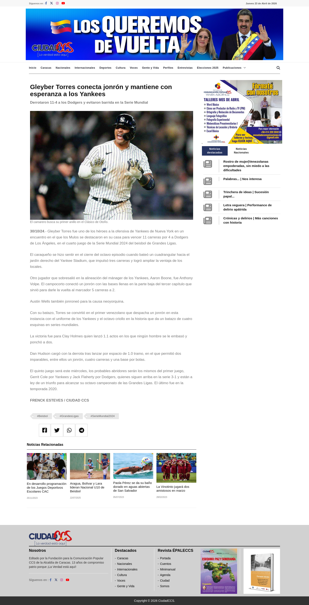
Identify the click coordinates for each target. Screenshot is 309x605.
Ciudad (165, 580)
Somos (165, 586)
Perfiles (168, 67)
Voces (134, 67)
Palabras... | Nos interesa (242, 179)
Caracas (46, 67)
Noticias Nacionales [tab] (241, 150)
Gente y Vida (150, 67)
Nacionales (63, 67)
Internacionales (85, 67)
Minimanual (168, 569)
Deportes (105, 67)
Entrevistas (185, 67)
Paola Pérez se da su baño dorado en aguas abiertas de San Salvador (132, 486)
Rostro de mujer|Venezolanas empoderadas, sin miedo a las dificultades (246, 166)
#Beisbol (42, 416)
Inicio (32, 67)
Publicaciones (232, 67)
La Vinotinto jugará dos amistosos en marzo (172, 488)
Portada (165, 558)
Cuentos (165, 564)
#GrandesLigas (69, 416)
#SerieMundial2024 (103, 416)
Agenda (165, 575)
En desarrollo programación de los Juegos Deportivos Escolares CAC (46, 487)
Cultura (121, 67)
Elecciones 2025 (207, 67)
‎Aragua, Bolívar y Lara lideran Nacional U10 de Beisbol (87, 487)
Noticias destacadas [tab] (214, 150)
